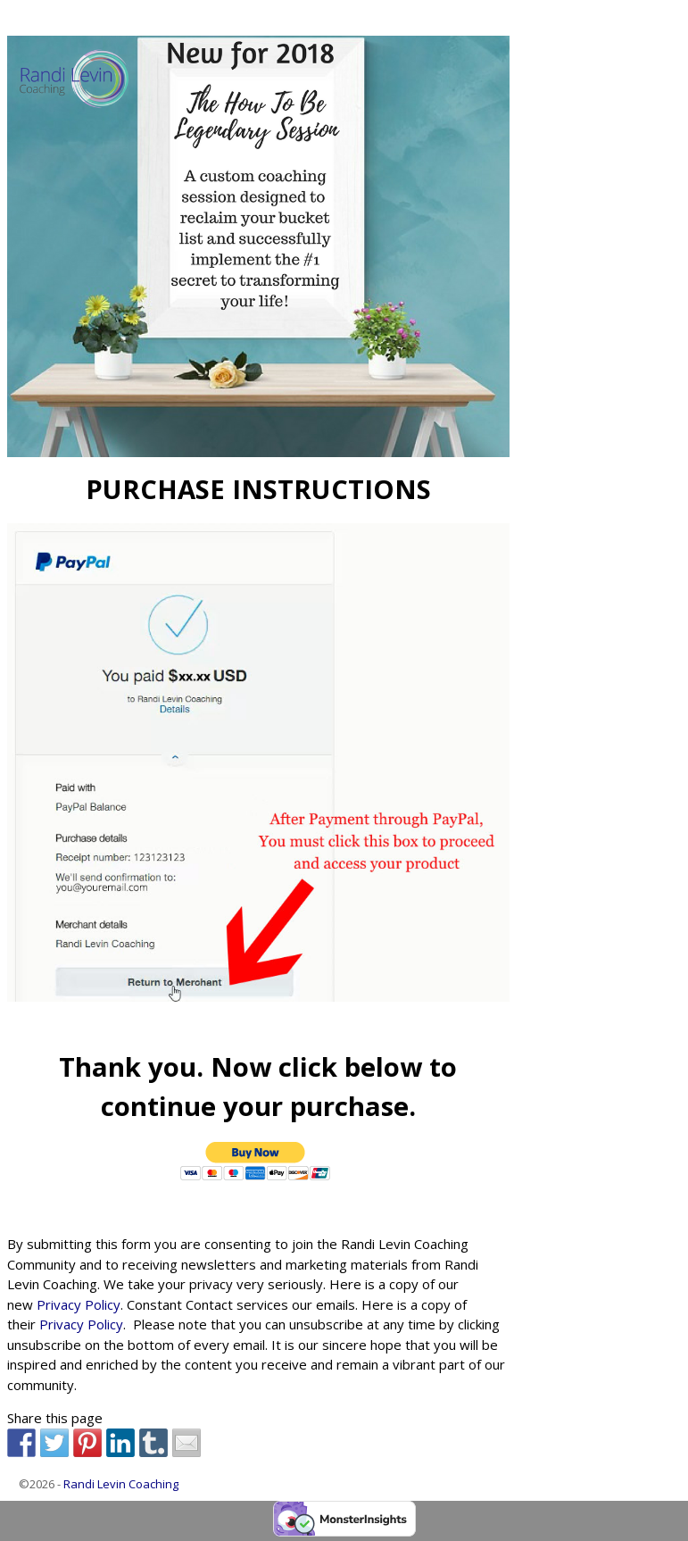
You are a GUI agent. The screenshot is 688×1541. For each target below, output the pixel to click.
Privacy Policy (78, 1304)
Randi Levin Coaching (120, 1484)
